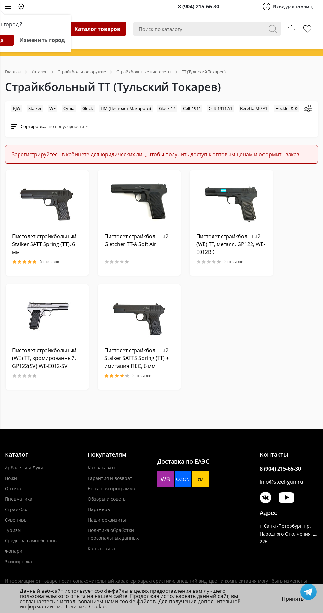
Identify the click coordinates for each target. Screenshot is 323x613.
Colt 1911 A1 (220, 108)
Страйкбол (17, 509)
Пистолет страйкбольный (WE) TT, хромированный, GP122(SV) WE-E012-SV (44, 358)
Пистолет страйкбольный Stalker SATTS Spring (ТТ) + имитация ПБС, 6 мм (136, 358)
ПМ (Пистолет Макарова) (126, 108)
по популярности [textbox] (66, 126)
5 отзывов (35, 262)
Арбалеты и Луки (24, 468)
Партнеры (99, 509)
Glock (87, 108)
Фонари (13, 551)
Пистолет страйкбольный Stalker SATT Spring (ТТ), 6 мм (44, 244)
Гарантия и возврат (110, 478)
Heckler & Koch (289, 108)
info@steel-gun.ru (281, 481)
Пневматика (18, 499)
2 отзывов (219, 262)
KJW (16, 108)
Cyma (68, 108)
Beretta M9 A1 (253, 108)
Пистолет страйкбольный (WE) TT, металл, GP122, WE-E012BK (230, 244)
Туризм (13, 530)
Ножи (11, 478)
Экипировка (18, 561)
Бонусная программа (111, 488)
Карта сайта (101, 548)
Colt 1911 (192, 108)
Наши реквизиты (107, 520)
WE (52, 108)
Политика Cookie (84, 606)
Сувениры (16, 520)
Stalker (35, 108)
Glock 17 (167, 108)
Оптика (13, 488)
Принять (293, 599)
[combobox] (68, 126)
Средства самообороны (31, 540)
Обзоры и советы (107, 499)
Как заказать (102, 468)
